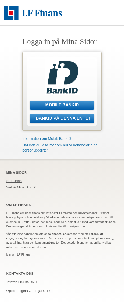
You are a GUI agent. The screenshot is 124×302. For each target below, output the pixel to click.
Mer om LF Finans (18, 254)
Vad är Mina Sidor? (20, 187)
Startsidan (14, 181)
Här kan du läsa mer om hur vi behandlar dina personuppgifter (60, 148)
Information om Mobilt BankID (46, 138)
